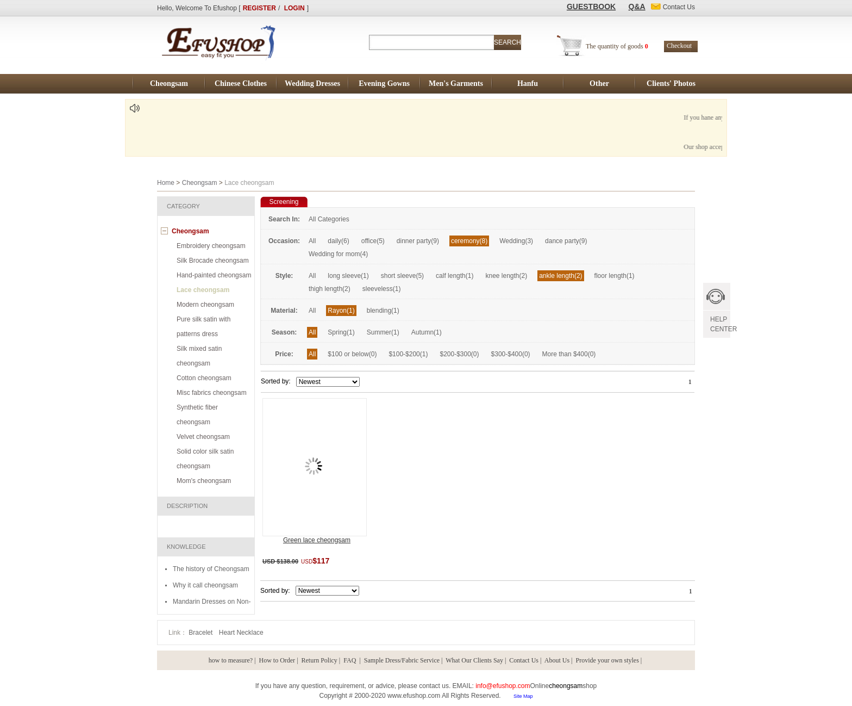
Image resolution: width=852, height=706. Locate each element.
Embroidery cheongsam (211, 246)
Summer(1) (383, 332)
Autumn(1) (426, 332)
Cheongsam (169, 83)
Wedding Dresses (312, 83)
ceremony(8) (469, 241)
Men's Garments (456, 83)
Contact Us (523, 660)
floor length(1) (614, 276)
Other (599, 83)
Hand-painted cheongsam (214, 275)
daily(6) (338, 241)
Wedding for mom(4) (338, 254)
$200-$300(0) (459, 354)
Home (165, 183)
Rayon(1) (341, 310)
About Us (556, 660)
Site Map (523, 696)
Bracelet (201, 632)
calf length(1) (454, 276)
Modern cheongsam (205, 304)
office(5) (373, 241)
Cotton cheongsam (204, 378)
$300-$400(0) (510, 354)
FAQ (350, 660)
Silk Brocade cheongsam (213, 260)
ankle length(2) (560, 276)
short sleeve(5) (402, 276)
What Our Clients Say (474, 660)
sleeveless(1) (381, 289)
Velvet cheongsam (203, 437)
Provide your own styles (607, 660)
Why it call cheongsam (205, 585)
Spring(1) (341, 332)
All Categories (329, 219)
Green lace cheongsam (316, 540)
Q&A (637, 6)
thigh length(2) (329, 289)
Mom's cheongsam (204, 481)
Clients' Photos (671, 83)
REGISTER (259, 8)
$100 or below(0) (352, 354)
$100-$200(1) (408, 354)
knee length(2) (506, 276)
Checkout (679, 45)
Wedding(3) (516, 241)
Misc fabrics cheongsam (212, 393)
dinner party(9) (418, 241)
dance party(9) (566, 241)
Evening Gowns (384, 83)
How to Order (277, 660)
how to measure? (231, 660)
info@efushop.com (502, 686)
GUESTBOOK (591, 6)
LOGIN (294, 8)
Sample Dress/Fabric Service (402, 660)
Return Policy (319, 660)
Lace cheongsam (203, 290)
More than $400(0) (569, 354)
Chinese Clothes (241, 83)
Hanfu (527, 83)
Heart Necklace (241, 632)
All (312, 241)
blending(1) (383, 310)
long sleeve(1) (348, 276)
